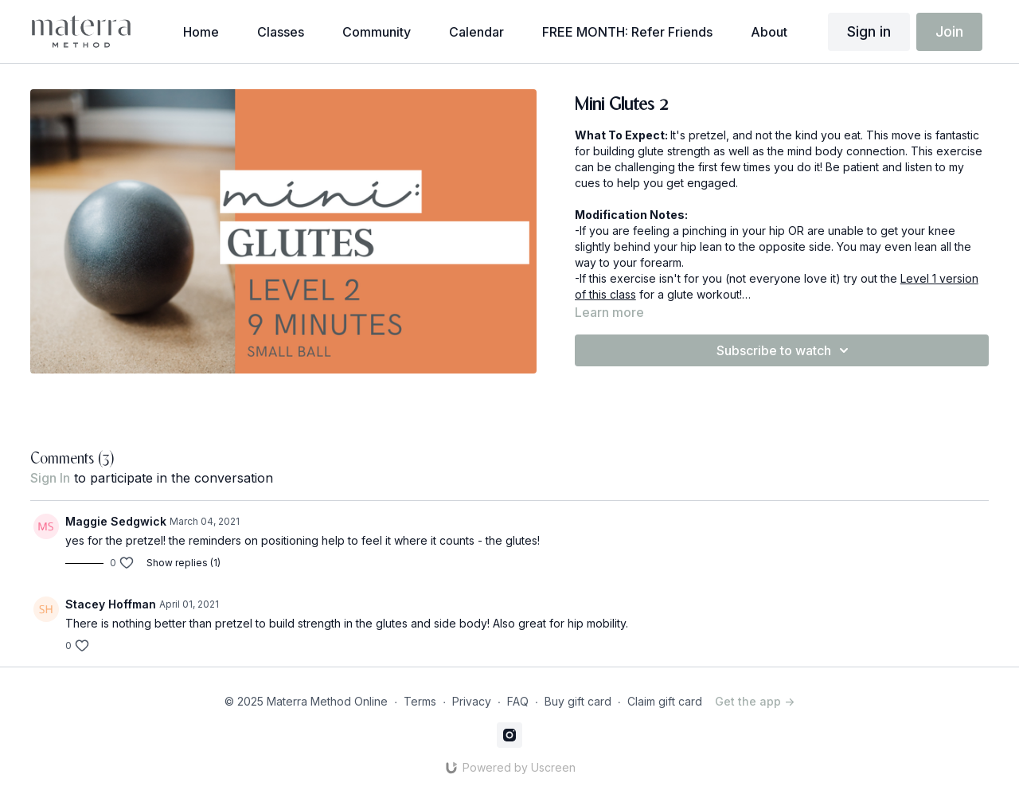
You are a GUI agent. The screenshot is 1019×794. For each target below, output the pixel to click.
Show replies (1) (183, 563)
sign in (50, 478)
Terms (420, 701)
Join (949, 31)
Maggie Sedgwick (115, 521)
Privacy (471, 701)
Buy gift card (578, 701)
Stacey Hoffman (110, 604)
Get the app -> (755, 701)
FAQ (518, 701)
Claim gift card (664, 701)
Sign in (869, 31)
